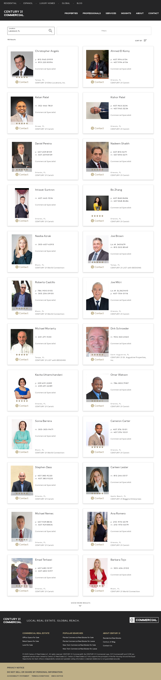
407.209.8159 (45, 152)
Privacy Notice (15, 667)
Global (66, 3)
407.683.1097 (45, 568)
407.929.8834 (45, 521)
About (140, 13)
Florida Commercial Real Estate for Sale (78, 637)
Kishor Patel (118, 97)
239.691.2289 (45, 383)
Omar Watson (119, 374)
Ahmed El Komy (120, 51)
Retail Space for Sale (30, 641)
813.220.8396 (45, 62)
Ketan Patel (42, 97)
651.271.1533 (44, 337)
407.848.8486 (120, 198)
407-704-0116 (120, 293)
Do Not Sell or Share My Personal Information (34, 672)
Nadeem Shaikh (120, 143)
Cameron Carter (120, 421)
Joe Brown (117, 236)
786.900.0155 (45, 290)
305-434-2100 (121, 568)
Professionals (92, 13)
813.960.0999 (45, 59)
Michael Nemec (44, 513)
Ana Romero (118, 513)
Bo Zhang (116, 189)
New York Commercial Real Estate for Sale (79, 645)
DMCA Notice (57, 676)
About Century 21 (111, 633)
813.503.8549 (121, 247)
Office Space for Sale (30, 637)
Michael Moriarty (45, 328)
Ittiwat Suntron (45, 189)
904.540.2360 (121, 337)
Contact (153, 13)
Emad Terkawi (43, 559)
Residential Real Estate (112, 638)
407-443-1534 (45, 198)
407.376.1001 (120, 429)
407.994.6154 (120, 59)
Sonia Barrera (43, 421)
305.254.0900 (46, 293)
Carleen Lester (119, 467)
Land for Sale (27, 645)
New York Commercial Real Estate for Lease (80, 649)
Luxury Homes (47, 3)
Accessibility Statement (18, 676)
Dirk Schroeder (120, 328)
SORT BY (141, 40)
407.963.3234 (120, 105)
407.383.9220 (45, 475)
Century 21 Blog (109, 642)
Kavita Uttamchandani (48, 374)
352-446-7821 (45, 105)
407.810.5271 (120, 152)
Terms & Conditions (40, 676)
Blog (79, 3)
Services (111, 13)
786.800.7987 (121, 383)
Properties (71, 13)
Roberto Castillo (45, 282)
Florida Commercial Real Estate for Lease (79, 641)
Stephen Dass (43, 467)
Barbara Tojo (118, 559)
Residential (10, 3)
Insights (126, 13)
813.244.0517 (121, 475)
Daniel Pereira (43, 143)
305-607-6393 (46, 244)
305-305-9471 (45, 429)
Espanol (28, 3)
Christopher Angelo (47, 51)
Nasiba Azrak (43, 236)
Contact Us (107, 645)
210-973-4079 (120, 521)
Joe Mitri (116, 282)
